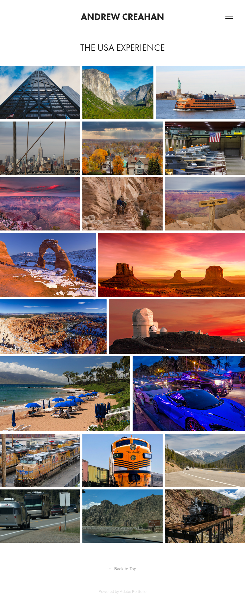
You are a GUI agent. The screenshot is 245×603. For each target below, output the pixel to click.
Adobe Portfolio (133, 591)
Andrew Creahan (122, 16)
